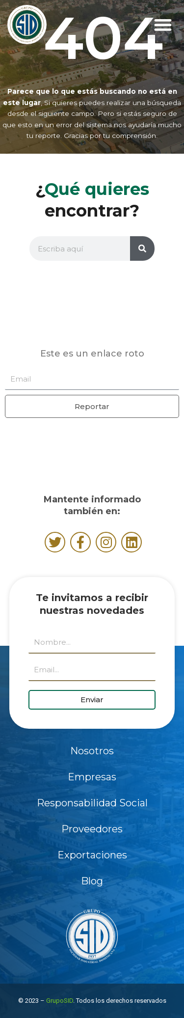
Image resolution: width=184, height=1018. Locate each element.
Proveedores (92, 829)
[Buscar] (142, 248)
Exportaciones (92, 855)
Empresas (92, 777)
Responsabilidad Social (92, 803)
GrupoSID (59, 1000)
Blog (92, 881)
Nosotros (92, 751)
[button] (163, 25)
